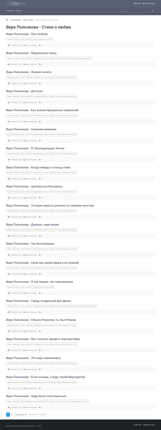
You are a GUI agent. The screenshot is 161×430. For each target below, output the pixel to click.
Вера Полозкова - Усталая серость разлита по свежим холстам (50, 205)
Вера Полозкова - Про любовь (27, 34)
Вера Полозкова (31, 45)
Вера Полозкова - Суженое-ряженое (31, 129)
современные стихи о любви (44, 58)
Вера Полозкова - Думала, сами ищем (32, 224)
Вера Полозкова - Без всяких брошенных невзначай (42, 110)
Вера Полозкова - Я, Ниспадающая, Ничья (35, 148)
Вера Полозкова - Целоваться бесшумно (34, 186)
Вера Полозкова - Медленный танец (31, 53)
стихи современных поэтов (43, 39)
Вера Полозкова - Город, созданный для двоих (38, 301)
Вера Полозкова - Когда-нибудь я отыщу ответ (38, 167)
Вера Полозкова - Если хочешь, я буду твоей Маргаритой (45, 377)
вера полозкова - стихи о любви (19, 39)
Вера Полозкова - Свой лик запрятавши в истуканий (42, 262)
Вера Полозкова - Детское (24, 91)
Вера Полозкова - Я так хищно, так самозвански (39, 281)
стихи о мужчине (63, 58)
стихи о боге (61, 401)
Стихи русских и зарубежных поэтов (20, 426)
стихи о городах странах (65, 306)
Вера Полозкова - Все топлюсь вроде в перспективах (43, 339)
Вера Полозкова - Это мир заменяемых (33, 358)
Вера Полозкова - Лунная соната (28, 72)
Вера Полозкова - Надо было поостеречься (36, 396)
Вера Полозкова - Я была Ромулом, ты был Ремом (41, 320)
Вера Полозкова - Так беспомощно (30, 243)
